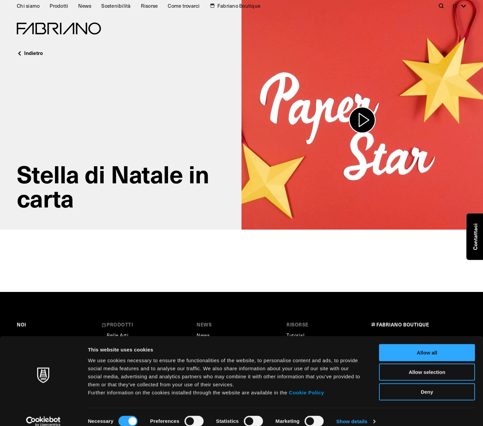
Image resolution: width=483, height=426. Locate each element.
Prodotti (59, 5)
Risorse (149, 5)
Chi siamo (28, 5)
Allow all (427, 344)
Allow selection (427, 364)
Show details (352, 413)
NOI (21, 324)
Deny (427, 383)
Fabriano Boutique (238, 5)
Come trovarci (184, 5)
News (84, 5)
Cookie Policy (306, 384)
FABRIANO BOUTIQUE (402, 324)
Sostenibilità (115, 5)
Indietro (30, 52)
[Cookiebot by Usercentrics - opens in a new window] (43, 413)
